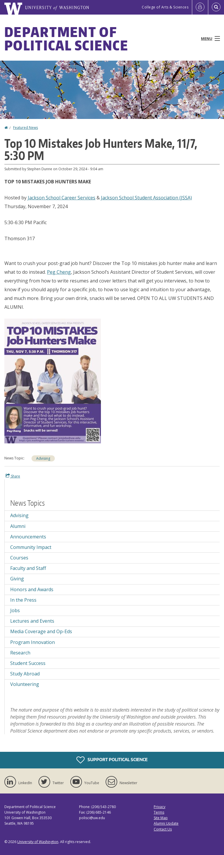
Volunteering (24, 684)
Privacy (159, 806)
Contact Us (163, 829)
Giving (17, 578)
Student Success (28, 663)
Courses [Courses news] (19, 557)
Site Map (161, 817)
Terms (159, 812)
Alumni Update (166, 823)
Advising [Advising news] (43, 458)
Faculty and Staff (28, 568)
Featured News (25, 127)
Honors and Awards (31, 589)
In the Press (23, 600)
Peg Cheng (59, 272)
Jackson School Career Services (61, 197)
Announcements (28, 536)
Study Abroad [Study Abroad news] (25, 673)
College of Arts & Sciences (165, 7)
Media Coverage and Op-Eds (41, 631)
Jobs (15, 610)
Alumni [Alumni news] (17, 526)
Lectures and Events (32, 621)
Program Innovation (32, 642)
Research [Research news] (20, 652)
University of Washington (37, 841)
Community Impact (30, 547)
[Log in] (200, 7)
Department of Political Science (66, 38)
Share (13, 476)
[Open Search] (216, 7)
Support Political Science (112, 760)
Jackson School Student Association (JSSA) (146, 197)
